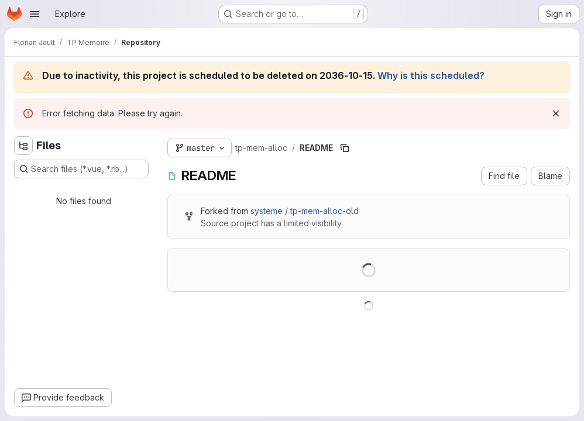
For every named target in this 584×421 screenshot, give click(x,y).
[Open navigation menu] (34, 14)
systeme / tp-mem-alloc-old (304, 211)
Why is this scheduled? (431, 75)
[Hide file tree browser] (23, 145)
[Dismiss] (556, 113)
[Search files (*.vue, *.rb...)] (81, 169)
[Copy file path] (344, 148)
